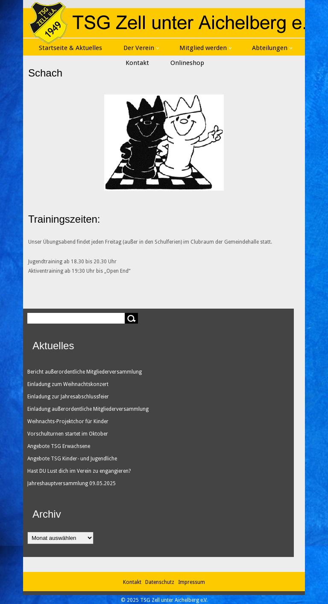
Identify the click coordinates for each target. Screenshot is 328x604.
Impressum (191, 582)
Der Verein (141, 48)
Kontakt (137, 63)
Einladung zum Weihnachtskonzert (67, 384)
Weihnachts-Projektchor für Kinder (67, 421)
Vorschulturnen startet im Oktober (67, 434)
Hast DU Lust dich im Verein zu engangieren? (79, 471)
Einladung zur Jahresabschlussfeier (68, 397)
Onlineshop (187, 63)
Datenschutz (161, 582)
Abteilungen (272, 48)
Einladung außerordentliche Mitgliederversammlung (88, 409)
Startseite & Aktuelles (70, 48)
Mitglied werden (205, 48)
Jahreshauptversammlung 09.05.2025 (71, 483)
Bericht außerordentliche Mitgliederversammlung (84, 372)
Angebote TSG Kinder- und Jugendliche (72, 459)
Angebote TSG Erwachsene (58, 446)
